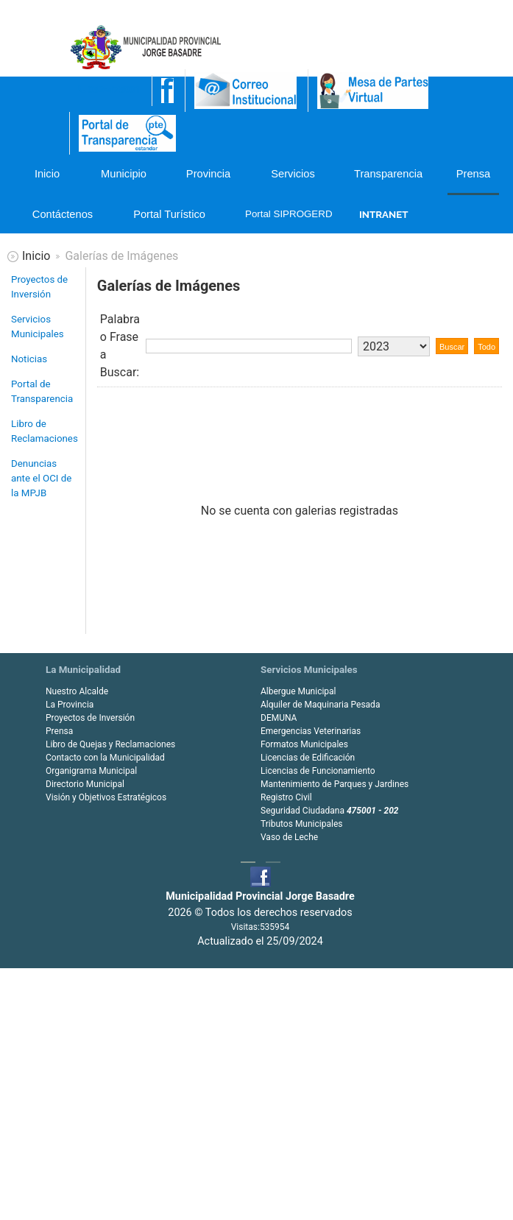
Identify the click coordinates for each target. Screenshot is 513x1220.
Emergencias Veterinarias (311, 731)
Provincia (208, 174)
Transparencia (388, 174)
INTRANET (383, 214)
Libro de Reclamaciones (44, 431)
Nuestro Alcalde (77, 691)
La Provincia (69, 704)
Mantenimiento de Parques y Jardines (334, 784)
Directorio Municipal (85, 784)
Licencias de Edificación (308, 757)
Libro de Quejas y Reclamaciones (110, 744)
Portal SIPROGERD (286, 213)
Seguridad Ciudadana (330, 810)
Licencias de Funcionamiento (318, 771)
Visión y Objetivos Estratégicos (106, 797)
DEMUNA (279, 718)
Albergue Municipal (298, 691)
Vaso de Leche (289, 837)
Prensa (473, 174)
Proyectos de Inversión (39, 287)
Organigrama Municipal (91, 771)
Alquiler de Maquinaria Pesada (320, 704)
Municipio (123, 174)
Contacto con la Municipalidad (105, 757)
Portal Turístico (169, 214)
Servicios (292, 174)
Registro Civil (286, 797)
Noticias (29, 358)
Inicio (47, 174)
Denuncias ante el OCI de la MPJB (41, 478)
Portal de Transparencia (42, 391)
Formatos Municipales (304, 744)
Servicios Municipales (37, 326)
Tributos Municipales (301, 824)
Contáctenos (62, 214)
